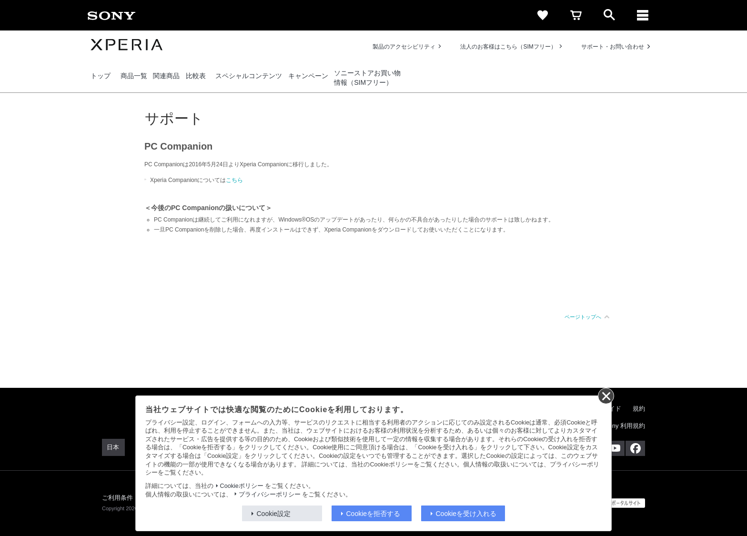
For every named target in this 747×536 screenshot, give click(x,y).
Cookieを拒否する (373, 513)
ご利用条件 (117, 497)
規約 (639, 408)
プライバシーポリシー (270, 494)
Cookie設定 (274, 513)
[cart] (576, 15)
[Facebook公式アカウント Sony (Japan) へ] (635, 448)
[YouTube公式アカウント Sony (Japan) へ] (615, 448)
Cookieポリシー (241, 486)
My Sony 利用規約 (620, 425)
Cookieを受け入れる (466, 513)
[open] (609, 15)
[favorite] (542, 15)
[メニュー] (642, 15)
